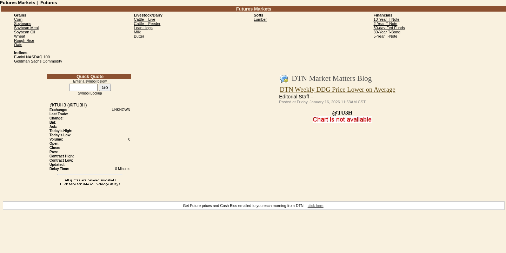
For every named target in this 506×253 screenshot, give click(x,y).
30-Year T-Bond (387, 32)
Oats (18, 45)
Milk (137, 32)
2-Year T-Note (386, 23)
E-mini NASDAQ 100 (32, 57)
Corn (18, 19)
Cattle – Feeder (147, 23)
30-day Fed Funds (389, 28)
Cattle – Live (144, 19)
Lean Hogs (143, 28)
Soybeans (22, 23)
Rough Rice (24, 40)
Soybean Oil (24, 32)
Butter (139, 36)
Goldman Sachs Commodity (38, 61)
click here (316, 205)
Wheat (19, 36)
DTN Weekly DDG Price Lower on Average (337, 89)
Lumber (260, 19)
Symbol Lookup (90, 93)
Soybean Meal (26, 28)
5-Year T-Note (386, 36)
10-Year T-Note (387, 19)
